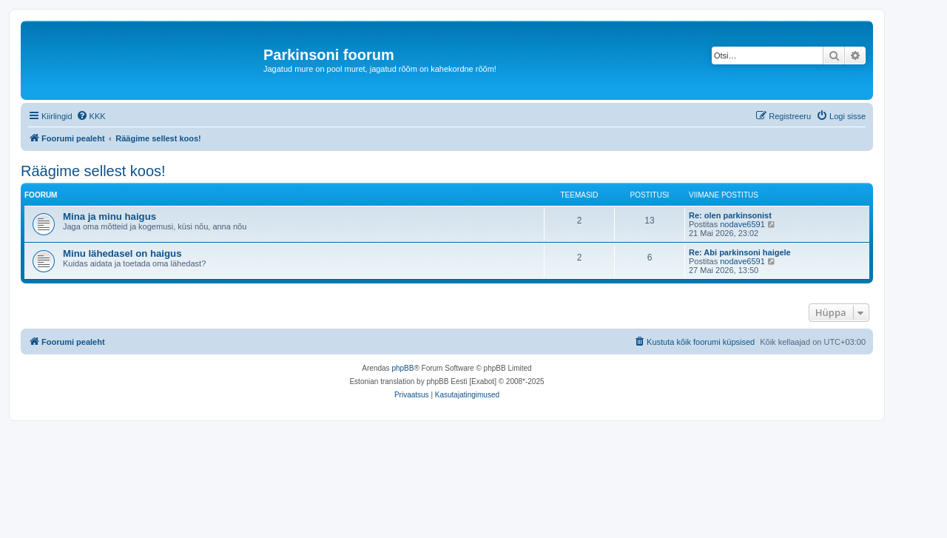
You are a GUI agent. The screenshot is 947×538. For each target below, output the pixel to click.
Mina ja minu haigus (109, 216)
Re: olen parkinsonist (730, 215)
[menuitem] (91, 116)
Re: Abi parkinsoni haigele (740, 252)
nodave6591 (742, 224)
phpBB (402, 368)
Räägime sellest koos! (93, 171)
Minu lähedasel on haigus (122, 253)
